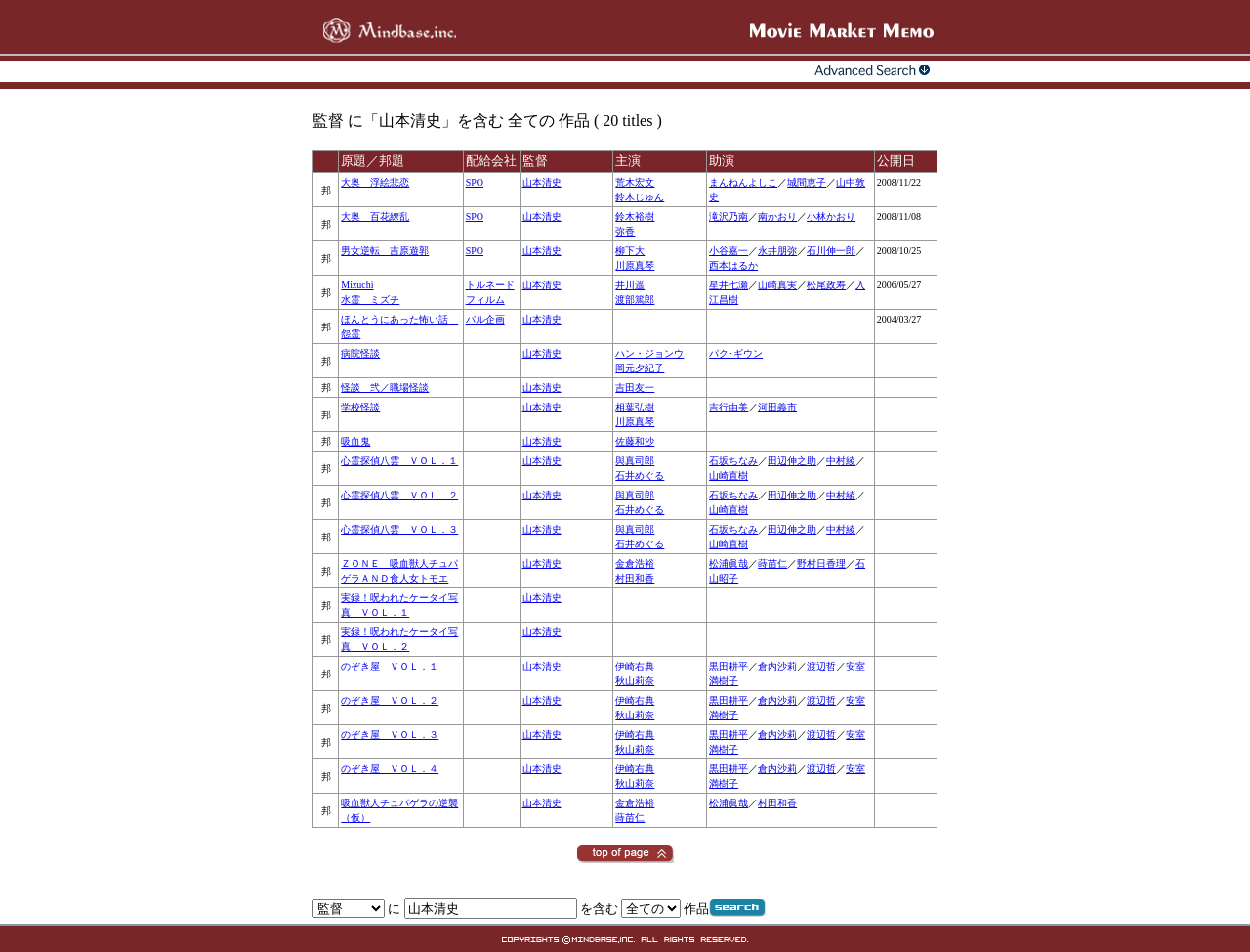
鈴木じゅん (639, 197)
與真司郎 (634, 460)
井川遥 (630, 285)
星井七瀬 (728, 285)
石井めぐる (639, 475)
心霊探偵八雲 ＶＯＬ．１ (399, 460)
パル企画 (485, 319)
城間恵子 (806, 182)
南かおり (777, 216)
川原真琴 (634, 265)
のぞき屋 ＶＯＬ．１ (389, 666)
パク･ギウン (736, 353)
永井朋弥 (777, 250)
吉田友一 (634, 387)
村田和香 (634, 578)
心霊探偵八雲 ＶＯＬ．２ (399, 495)
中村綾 (840, 460)
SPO (474, 182)
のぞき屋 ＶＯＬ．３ (389, 734)
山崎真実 (777, 285)
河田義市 (777, 407)
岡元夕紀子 (639, 368)
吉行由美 (728, 407)
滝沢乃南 (728, 216)
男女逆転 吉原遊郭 (385, 250)
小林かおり (831, 216)
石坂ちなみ (733, 460)
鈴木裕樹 (634, 216)
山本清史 (542, 182)
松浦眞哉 (728, 563)
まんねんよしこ (743, 182)
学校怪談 (360, 407)
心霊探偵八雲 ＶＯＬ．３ (399, 529)
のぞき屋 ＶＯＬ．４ (389, 768)
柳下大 (630, 250)
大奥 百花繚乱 (375, 216)
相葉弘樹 (634, 407)
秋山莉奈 (634, 680)
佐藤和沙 (634, 441)
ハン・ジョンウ (649, 353)
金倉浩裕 (634, 563)
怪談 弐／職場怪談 (385, 387)
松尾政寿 (826, 285)
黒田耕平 (728, 666)
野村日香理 (821, 563)
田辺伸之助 (792, 460)
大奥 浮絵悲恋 (375, 182)
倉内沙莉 (777, 666)
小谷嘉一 (728, 250)
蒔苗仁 (772, 563)
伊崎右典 (634, 666)
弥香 (625, 231)
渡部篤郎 (634, 299)
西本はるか (733, 265)
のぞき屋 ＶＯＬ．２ (389, 700)
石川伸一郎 (831, 250)
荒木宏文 (634, 182)
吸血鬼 (355, 441)
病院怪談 (360, 353)
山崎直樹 (728, 475)
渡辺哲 (821, 666)
